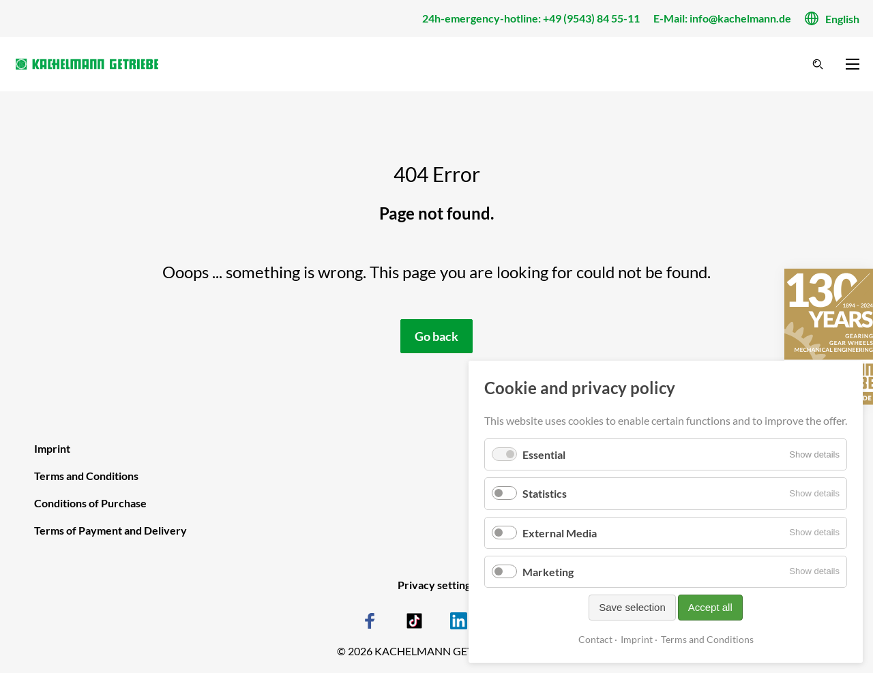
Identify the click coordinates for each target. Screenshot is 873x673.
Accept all (710, 607)
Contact (595, 639)
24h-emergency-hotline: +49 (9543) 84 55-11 (531, 18)
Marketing (548, 571)
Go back (436, 336)
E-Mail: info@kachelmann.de (722, 18)
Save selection (632, 607)
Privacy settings (436, 584)
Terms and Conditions (707, 639)
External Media (559, 532)
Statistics (544, 493)
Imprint (637, 639)
